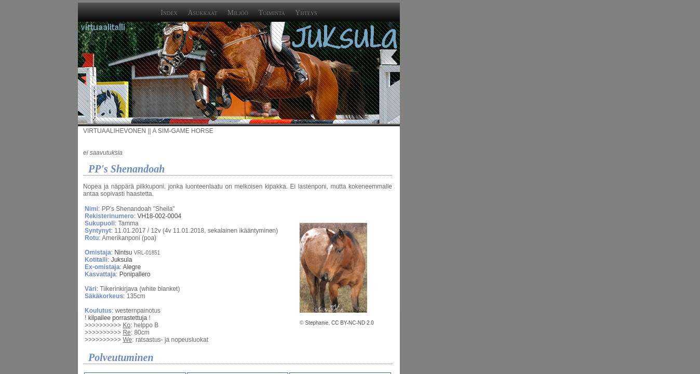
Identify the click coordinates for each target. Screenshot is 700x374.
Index (168, 13)
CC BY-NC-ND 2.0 (352, 323)
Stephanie (316, 323)
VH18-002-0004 (159, 216)
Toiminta (272, 13)
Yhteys (306, 13)
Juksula (121, 259)
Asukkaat (202, 13)
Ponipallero (135, 274)
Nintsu (123, 252)
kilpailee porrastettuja (117, 318)
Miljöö (237, 13)
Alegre (132, 267)
